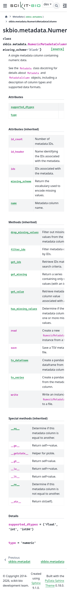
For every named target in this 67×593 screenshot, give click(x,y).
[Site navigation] (5, 6)
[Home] (6, 17)
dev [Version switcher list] (46, 4)
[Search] (56, 6)
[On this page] (65, 6)
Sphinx (36, 583)
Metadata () (28, 16)
